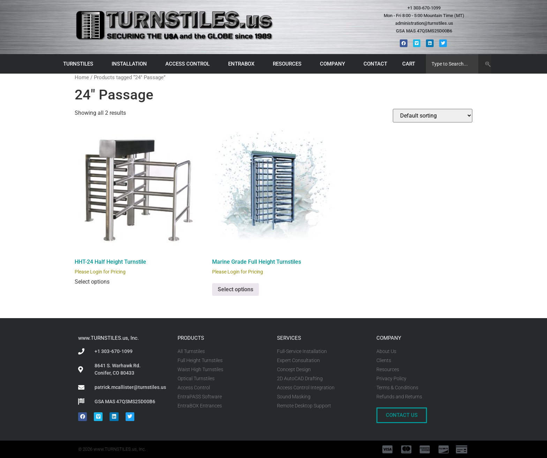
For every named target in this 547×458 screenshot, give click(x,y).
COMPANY (334, 63)
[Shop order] (432, 115)
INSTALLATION (131, 63)
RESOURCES (289, 63)
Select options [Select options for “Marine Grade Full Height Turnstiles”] (235, 289)
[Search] (484, 64)
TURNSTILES (80, 63)
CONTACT (375, 64)
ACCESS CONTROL (189, 63)
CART (410, 63)
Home (82, 77)
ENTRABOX (243, 63)
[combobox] (452, 64)
